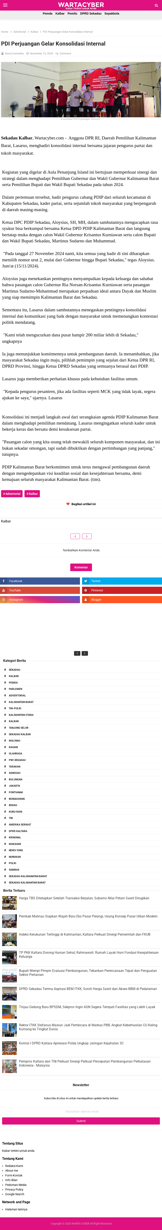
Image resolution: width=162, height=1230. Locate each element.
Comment (65, 53)
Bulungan (15, 779)
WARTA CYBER (80, 1223)
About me (11, 1170)
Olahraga (15, 753)
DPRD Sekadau (90, 13)
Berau (13, 805)
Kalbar (60, 13)
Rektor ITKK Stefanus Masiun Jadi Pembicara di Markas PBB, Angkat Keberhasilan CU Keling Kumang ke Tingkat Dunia (88, 1027)
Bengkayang (17, 798)
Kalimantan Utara (21, 714)
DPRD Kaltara (18, 831)
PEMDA (13, 682)
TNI (11, 818)
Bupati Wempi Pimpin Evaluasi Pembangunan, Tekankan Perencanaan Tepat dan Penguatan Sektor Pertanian (88, 973)
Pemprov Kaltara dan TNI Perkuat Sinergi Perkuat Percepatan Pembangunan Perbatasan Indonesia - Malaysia (85, 1063)
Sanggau (14, 772)
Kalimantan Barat (21, 702)
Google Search (14, 1194)
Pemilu (72, 13)
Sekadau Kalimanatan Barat (28, 876)
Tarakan (14, 766)
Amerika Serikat (20, 824)
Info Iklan (11, 1180)
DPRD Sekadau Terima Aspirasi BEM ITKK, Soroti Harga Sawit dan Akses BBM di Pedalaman (88, 989)
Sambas (14, 869)
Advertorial (17, 695)
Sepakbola (111, 13)
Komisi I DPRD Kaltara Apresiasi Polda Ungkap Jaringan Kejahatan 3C (71, 1043)
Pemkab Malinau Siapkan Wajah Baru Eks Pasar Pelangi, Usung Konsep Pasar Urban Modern (88, 916)
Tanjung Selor (18, 727)
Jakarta (14, 785)
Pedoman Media (16, 1185)
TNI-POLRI (15, 708)
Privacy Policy (14, 1189)
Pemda (48, 13)
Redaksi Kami (14, 1166)
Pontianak (16, 792)
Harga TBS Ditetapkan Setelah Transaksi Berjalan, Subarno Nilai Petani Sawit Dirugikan (84, 898)
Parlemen (15, 689)
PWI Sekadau (17, 760)
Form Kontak (13, 1175)
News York (16, 850)
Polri (12, 863)
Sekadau (14, 669)
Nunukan (15, 856)
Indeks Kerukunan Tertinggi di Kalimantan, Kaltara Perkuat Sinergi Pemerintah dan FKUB (84, 934)
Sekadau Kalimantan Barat (27, 882)
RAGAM (13, 747)
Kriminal (15, 837)
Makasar (15, 844)
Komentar (81, 567)
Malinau (14, 740)
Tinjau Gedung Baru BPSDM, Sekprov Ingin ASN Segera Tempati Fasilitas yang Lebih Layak (87, 1007)
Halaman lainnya (16, 1209)
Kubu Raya (15, 811)
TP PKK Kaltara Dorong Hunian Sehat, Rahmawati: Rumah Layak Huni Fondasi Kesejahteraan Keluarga (89, 955)
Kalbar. (14, 721)
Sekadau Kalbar (20, 734)
